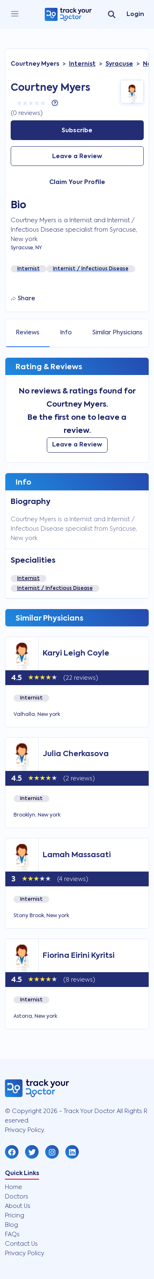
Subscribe (77, 130)
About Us (17, 1206)
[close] (15, 14)
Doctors (16, 1197)
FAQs (12, 1235)
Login (135, 14)
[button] (11, 1152)
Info (66, 333)
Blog (11, 1225)
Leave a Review (77, 156)
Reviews (27, 333)
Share (23, 298)
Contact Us (21, 1244)
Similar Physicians (117, 333)
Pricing (14, 1216)
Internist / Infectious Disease (55, 588)
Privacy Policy (24, 1253)
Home (13, 1187)
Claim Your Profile (77, 182)
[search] (112, 14)
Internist (28, 578)
